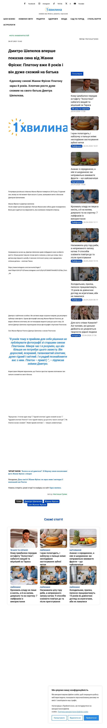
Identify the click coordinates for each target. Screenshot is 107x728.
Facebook (31, 4)
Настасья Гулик (91, 39)
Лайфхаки (77, 146)
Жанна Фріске (52, 501)
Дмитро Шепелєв (33, 501)
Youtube (81, 4)
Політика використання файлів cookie (73, 712)
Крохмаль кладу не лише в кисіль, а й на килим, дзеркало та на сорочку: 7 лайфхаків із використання (84, 212)
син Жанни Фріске (37, 504)
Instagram (46, 4)
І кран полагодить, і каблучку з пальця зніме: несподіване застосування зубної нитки (52, 554)
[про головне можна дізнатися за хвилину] (53, 10)
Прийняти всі (91, 718)
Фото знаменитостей (19, 36)
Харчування (77, 181)
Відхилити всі (75, 718)
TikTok (59, 4)
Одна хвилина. (55, 488)
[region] (75, 704)
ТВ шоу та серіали (80, 108)
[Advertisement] (37, 170)
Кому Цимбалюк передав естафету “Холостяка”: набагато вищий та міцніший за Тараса (23, 554)
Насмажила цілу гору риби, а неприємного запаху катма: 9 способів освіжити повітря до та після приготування (85, 251)
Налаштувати (59, 718)
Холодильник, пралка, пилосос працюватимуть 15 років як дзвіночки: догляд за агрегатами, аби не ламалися (84, 290)
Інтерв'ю (76, 335)
